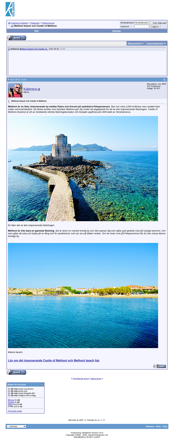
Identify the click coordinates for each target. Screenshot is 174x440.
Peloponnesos (48, 23)
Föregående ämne (81, 378)
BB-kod (11, 400)
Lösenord (124, 26)
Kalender (116, 31)
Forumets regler (15, 411)
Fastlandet (34, 23)
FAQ (36, 31)
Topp (165, 426)
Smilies (11, 402)
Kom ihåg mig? (158, 23)
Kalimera (30, 89)
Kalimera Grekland (19, 23)
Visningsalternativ (155, 43)
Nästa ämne (96, 378)
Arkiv (158, 426)
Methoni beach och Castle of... (34, 49)
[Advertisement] (102, 9)
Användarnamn (127, 23)
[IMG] (10, 404)
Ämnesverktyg (134, 43)
